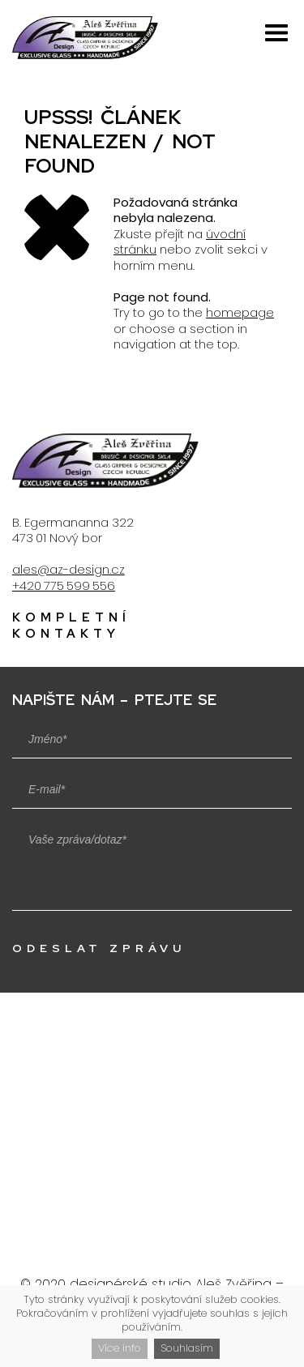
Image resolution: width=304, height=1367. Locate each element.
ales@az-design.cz (68, 569)
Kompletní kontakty (71, 625)
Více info (119, 1348)
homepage (240, 312)
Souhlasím (187, 1348)
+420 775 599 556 (63, 585)
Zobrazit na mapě (154, 1139)
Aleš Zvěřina (233, 1284)
